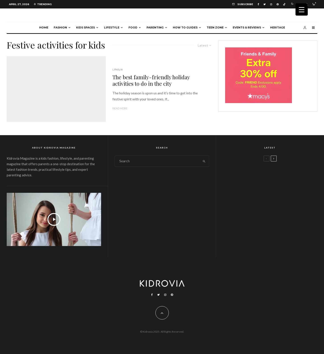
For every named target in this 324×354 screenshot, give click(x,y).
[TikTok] (284, 4)
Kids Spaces (85, 27)
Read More (119, 108)
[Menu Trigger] (301, 9)
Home (43, 27)
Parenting (155, 27)
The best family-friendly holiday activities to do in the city (151, 80)
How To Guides (185, 27)
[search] (204, 161)
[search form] (157, 161)
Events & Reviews (247, 27)
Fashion (60, 27)
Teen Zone (215, 27)
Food (132, 27)
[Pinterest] (277, 4)
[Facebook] (258, 4)
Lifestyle (111, 27)
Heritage (277, 27)
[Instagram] (271, 4)
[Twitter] (264, 4)
